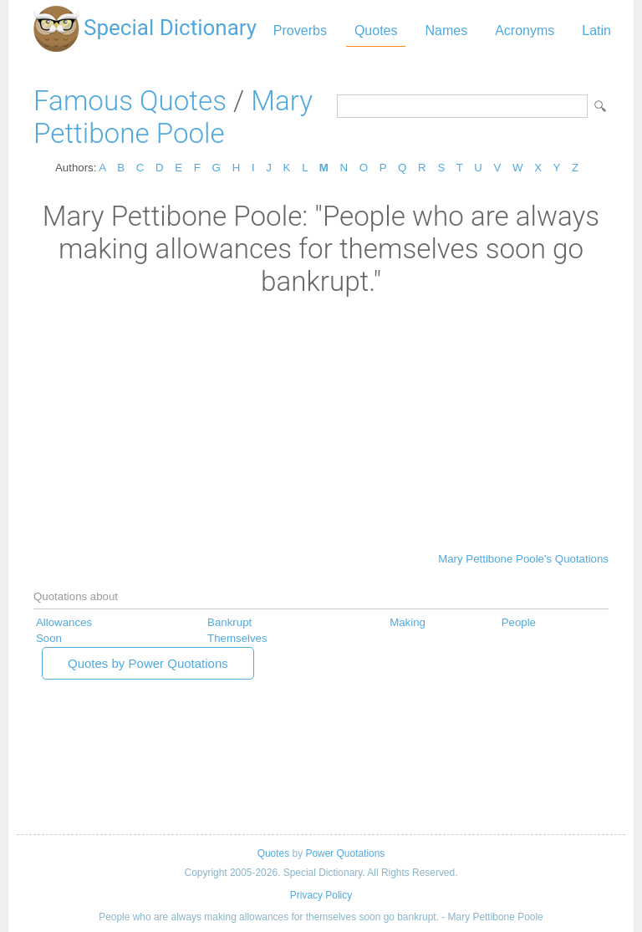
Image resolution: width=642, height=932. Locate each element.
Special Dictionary (170, 27)
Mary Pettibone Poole (173, 117)
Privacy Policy (321, 895)
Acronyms (524, 30)
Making (407, 622)
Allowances (64, 622)
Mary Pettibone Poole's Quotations (523, 559)
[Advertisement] (321, 423)
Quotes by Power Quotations (148, 663)
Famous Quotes (130, 100)
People (519, 622)
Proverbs (300, 30)
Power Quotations (345, 853)
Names (446, 30)
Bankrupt (229, 622)
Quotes (376, 30)
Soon (49, 638)
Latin (596, 30)
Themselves (237, 638)
